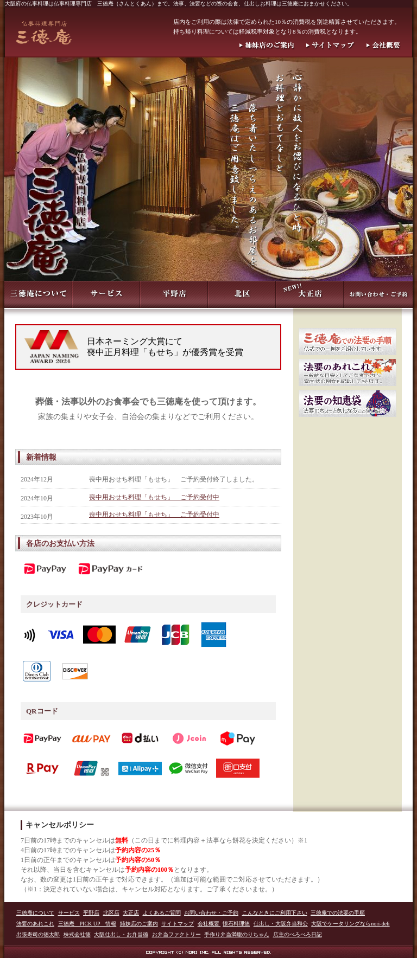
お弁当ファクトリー (176, 934)
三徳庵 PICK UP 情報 (87, 924)
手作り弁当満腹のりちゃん (236, 934)
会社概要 (209, 924)
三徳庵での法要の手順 (338, 913)
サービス (69, 913)
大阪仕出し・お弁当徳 (121, 934)
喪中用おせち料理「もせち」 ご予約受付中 (154, 497)
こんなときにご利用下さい (274, 913)
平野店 (91, 913)
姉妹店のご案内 (139, 924)
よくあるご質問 (162, 913)
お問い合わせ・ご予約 (211, 913)
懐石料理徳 (236, 924)
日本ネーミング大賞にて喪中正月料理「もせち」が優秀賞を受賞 (165, 347)
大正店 (131, 913)
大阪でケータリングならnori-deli (350, 924)
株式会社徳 (77, 934)
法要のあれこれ (35, 924)
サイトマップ (177, 924)
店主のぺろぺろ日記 (297, 934)
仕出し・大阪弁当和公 (281, 924)
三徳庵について (35, 913)
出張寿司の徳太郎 (38, 934)
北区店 (111, 913)
